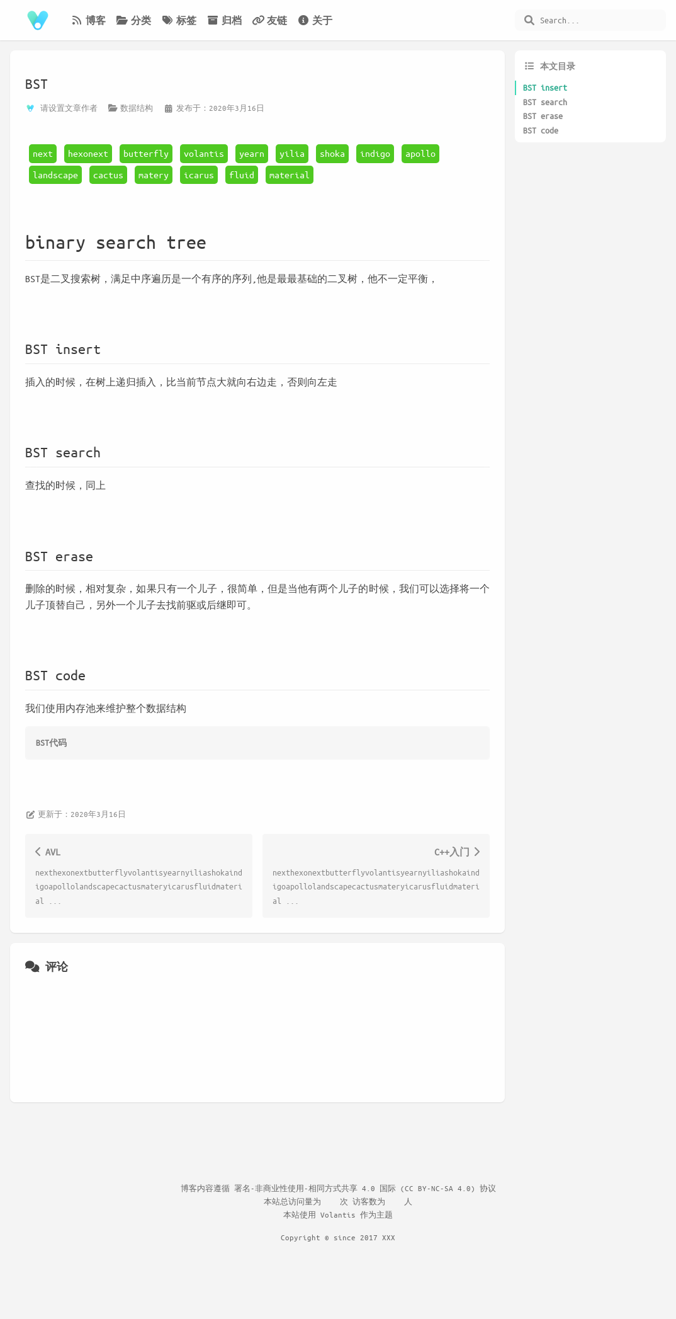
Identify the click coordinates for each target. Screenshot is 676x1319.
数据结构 (136, 108)
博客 (88, 20)
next (43, 153)
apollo (420, 153)
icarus (199, 174)
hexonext (88, 153)
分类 (133, 20)
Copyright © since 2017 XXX (338, 1237)
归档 (224, 20)
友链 (269, 20)
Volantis (338, 1214)
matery (153, 174)
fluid (241, 174)
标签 (178, 20)
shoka (332, 153)
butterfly (146, 153)
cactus (108, 174)
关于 (314, 20)
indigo (375, 153)
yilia (292, 153)
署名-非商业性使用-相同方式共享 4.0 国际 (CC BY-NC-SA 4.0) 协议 (365, 1188)
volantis (204, 153)
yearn (251, 153)
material (289, 174)
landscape (55, 174)
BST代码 (51, 742)
